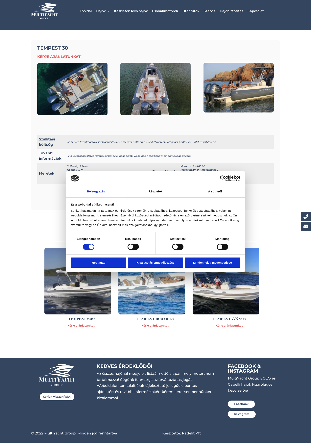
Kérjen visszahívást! (57, 397)
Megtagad (98, 262)
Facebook (241, 404)
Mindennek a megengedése (212, 262)
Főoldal (86, 11)
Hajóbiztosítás (231, 11)
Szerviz (209, 11)
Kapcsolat (256, 11)
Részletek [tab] (155, 191)
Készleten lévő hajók (131, 11)
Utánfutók (190, 11)
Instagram (241, 414)
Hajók (101, 11)
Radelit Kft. (192, 433)
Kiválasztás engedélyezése (155, 262)
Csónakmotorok (165, 11)
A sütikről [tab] (215, 191)
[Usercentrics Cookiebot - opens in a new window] (223, 178)
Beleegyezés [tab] (96, 191)
